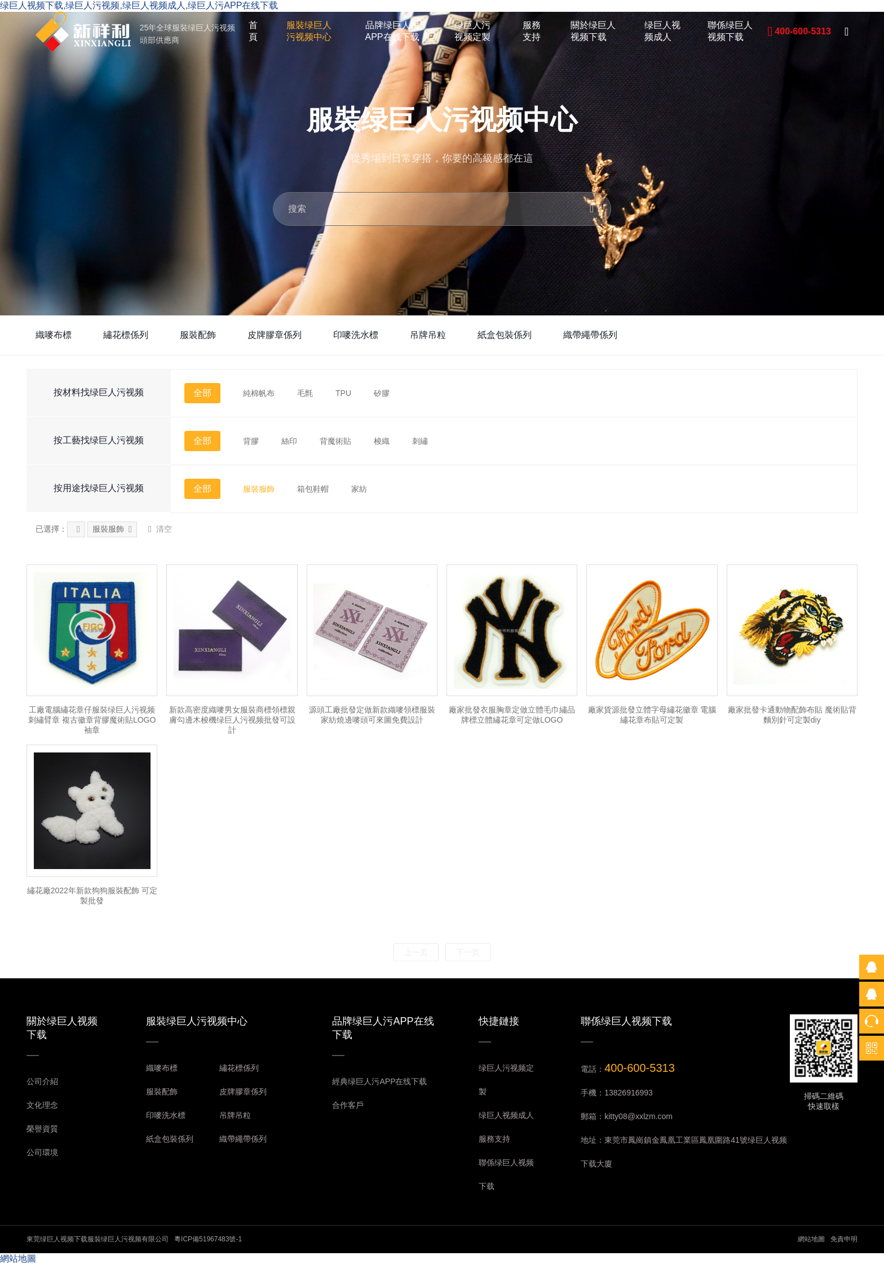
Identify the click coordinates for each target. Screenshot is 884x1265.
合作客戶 (348, 1105)
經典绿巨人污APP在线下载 (379, 1081)
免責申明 (844, 1239)
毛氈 (305, 393)
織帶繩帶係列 (590, 335)
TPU (343, 393)
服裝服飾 (259, 488)
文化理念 (42, 1105)
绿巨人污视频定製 (472, 31)
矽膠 (382, 393)
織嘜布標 (54, 335)
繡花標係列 (125, 335)
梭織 (382, 441)
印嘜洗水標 (355, 335)
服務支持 (532, 31)
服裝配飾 (198, 335)
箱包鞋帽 (313, 488)
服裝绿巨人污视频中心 (309, 31)
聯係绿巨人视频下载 (730, 31)
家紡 (359, 488)
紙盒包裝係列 (505, 335)
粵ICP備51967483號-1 (208, 1239)
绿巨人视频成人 (662, 31)
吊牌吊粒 (428, 335)
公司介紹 (42, 1081)
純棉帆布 (259, 393)
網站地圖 (811, 1239)
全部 (202, 393)
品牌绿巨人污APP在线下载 (392, 31)
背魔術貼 (335, 441)
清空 (160, 529)
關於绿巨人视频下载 (593, 31)
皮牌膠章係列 (274, 335)
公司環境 (42, 1152)
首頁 (253, 31)
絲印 (289, 441)
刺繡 (420, 441)
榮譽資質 (42, 1128)
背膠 (251, 441)
